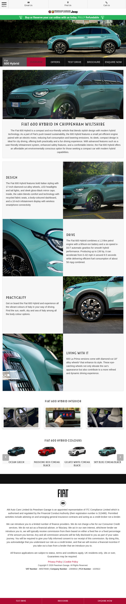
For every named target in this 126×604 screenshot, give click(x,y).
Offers (55, 62)
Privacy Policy (55, 561)
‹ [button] (5, 457)
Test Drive (74, 62)
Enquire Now (113, 62)
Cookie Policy (71, 561)
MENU (4, 4)
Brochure (93, 62)
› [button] (120, 457)
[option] (16, 455)
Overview (36, 62)
